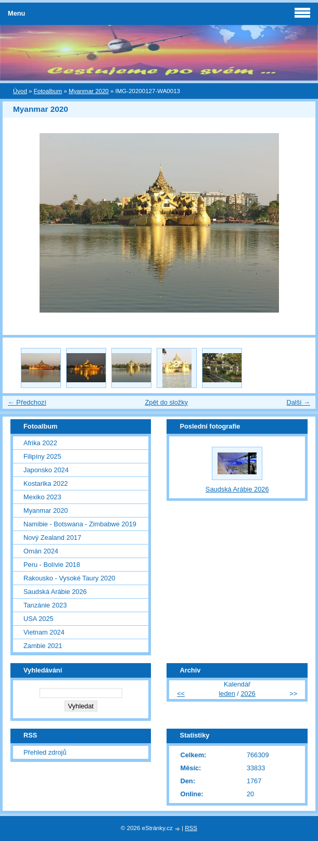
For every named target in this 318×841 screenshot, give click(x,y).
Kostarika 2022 (45, 483)
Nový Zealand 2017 (52, 537)
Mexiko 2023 (42, 497)
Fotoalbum (48, 91)
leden (227, 693)
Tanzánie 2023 (45, 605)
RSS (191, 828)
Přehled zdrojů (45, 752)
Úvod (20, 91)
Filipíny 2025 (42, 456)
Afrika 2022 (40, 443)
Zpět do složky (166, 402)
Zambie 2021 (42, 646)
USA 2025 (38, 619)
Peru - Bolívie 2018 (51, 564)
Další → (298, 402)
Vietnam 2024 (44, 632)
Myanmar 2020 (89, 91)
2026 (247, 693)
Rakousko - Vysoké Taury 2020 (69, 578)
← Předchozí (27, 402)
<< (181, 693)
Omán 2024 (40, 551)
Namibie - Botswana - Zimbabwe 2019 (79, 524)
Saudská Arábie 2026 (55, 592)
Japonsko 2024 (46, 470)
